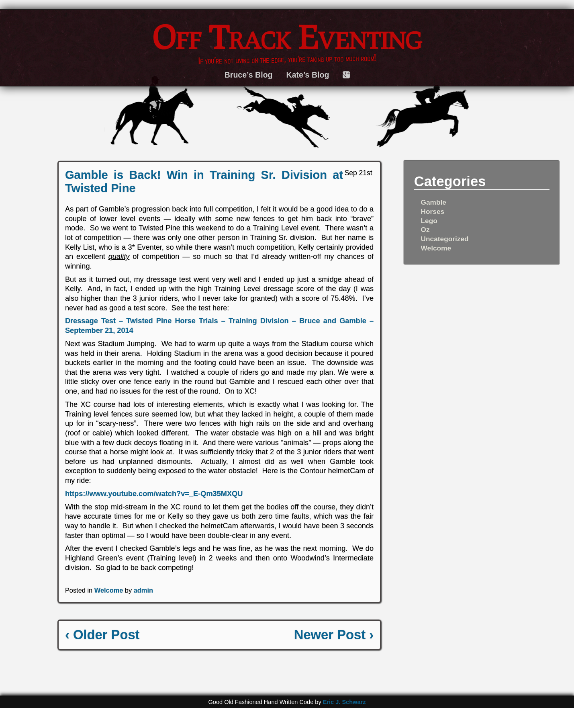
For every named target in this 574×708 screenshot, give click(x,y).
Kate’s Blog (307, 74)
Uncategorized (445, 239)
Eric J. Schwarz (344, 702)
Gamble (433, 202)
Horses (433, 211)
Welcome (108, 590)
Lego (429, 221)
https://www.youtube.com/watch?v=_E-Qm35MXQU (154, 494)
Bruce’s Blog (249, 74)
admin (143, 590)
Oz (425, 230)
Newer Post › (334, 634)
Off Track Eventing (287, 36)
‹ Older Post (102, 634)
